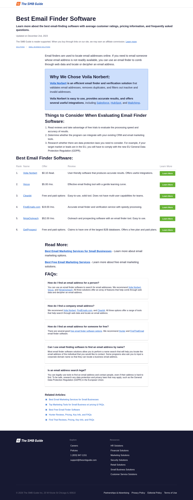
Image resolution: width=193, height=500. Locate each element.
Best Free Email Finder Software (64, 410)
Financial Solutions (120, 450)
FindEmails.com (31, 207)
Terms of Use (170, 493)
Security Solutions (119, 460)
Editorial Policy (154, 493)
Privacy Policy (138, 493)
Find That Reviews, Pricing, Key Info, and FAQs (71, 420)
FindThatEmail (137, 331)
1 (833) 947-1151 (78, 455)
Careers (74, 446)
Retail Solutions (118, 465)
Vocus (26, 184)
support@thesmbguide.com (83, 460)
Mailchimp (134, 102)
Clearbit (27, 195)
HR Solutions (117, 446)
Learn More (167, 173)
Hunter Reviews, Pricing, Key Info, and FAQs (70, 415)
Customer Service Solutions (124, 474)
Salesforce (103, 102)
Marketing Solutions (120, 455)
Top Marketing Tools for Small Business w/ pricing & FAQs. (77, 404)
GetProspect (30, 229)
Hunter (122, 331)
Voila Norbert (58, 83)
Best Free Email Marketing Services (67, 262)
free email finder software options (86, 331)
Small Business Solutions (39, 47)
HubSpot (116, 102)
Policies (74, 450)
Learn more (131, 42)
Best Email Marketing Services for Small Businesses (78, 251)
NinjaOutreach (31, 218)
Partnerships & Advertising (116, 493)
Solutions (20, 47)
